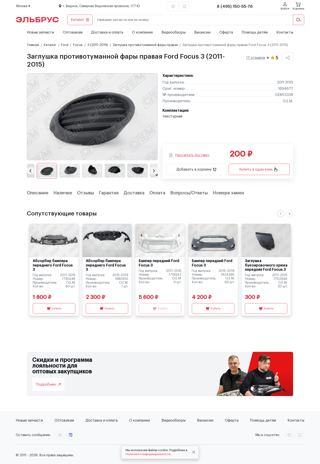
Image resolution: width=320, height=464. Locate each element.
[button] (30, 170)
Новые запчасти (40, 32)
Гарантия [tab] (109, 193)
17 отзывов (255, 58)
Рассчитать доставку (189, 155)
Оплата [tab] (157, 193)
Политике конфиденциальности (148, 454)
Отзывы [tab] (85, 193)
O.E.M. (288, 101)
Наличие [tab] (62, 193)
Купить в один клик (258, 169)
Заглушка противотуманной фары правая (145, 45)
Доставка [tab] (134, 193)
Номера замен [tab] (228, 193)
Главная (33, 45)
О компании (142, 32)
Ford (64, 45)
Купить (54, 308)
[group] (92, 116)
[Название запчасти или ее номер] (193, 20)
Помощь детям (255, 32)
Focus (78, 45)
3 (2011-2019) (97, 45)
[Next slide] (289, 213)
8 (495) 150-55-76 (235, 6)
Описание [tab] (37, 193)
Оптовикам (72, 32)
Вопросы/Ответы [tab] (189, 193)
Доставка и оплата (107, 32)
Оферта (226, 32)
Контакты (284, 32)
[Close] (193, 452)
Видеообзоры (174, 32)
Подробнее (48, 384)
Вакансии (202, 32)
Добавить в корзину (196, 169)
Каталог (80, 20)
